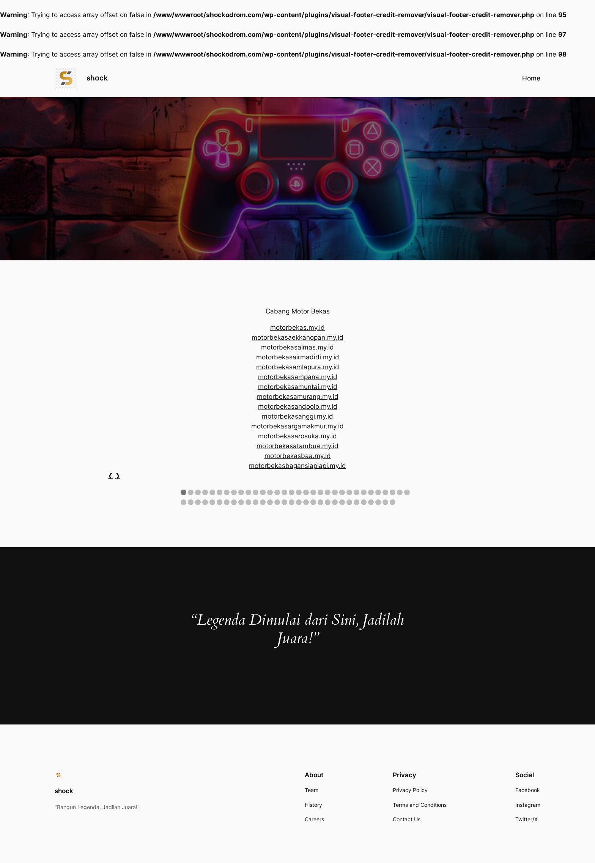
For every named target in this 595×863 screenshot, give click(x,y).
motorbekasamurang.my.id (297, 396)
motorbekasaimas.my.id (297, 347)
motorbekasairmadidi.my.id (297, 357)
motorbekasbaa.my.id (297, 456)
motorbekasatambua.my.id (297, 446)
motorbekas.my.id (297, 327)
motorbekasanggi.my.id (297, 416)
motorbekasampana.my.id (297, 377)
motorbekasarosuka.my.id (297, 436)
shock (97, 77)
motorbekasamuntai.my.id (297, 387)
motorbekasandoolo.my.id (297, 406)
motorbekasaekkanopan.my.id (297, 337)
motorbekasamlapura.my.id (297, 367)
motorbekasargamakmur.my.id (297, 426)
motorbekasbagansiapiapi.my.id (297, 465)
